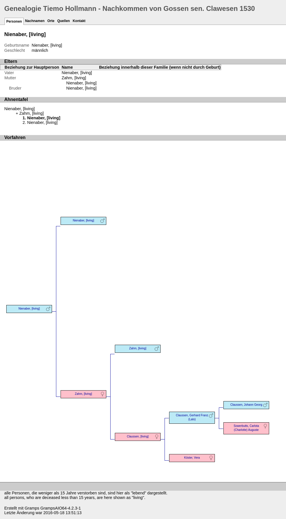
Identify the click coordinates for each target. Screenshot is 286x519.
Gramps (32, 508)
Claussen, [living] (138, 436)
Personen (14, 21)
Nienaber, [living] (81, 83)
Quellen (63, 21)
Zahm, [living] (74, 78)
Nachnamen (35, 21)
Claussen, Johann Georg (246, 404)
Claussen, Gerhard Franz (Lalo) (192, 417)
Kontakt (79, 21)
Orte (51, 21)
